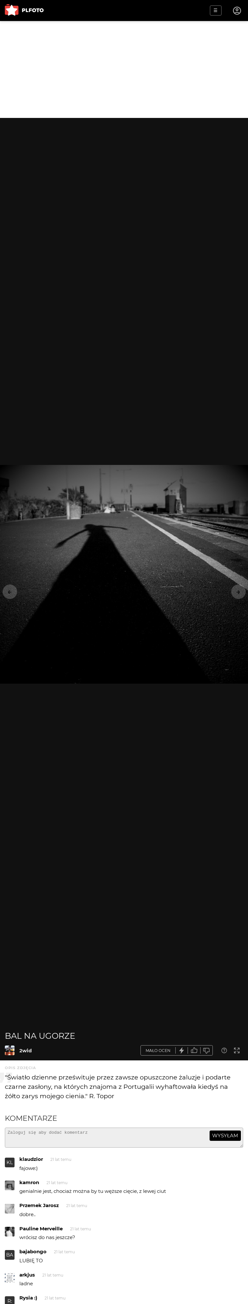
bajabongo (32, 1254)
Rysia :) (28, 1301)
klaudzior (31, 1162)
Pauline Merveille (41, 1231)
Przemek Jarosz (39, 1208)
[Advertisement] (124, 69)
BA (9, 1258)
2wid (25, 1050)
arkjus (27, 1278)
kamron (29, 1185)
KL (9, 1165)
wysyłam (225, 1135)
